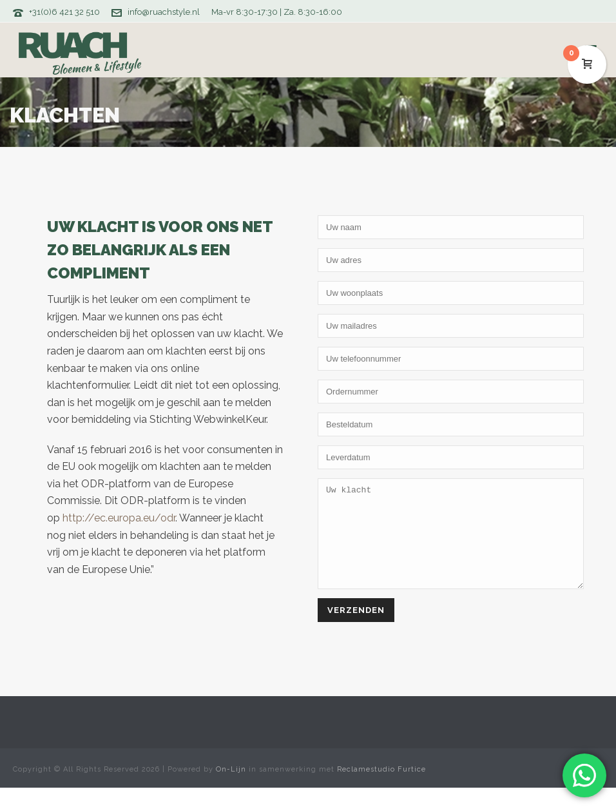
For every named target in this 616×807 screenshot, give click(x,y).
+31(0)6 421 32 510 (64, 12)
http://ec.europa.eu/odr (119, 518)
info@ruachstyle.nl (164, 12)
